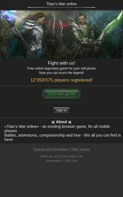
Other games (80, 149)
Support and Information (50, 149)
